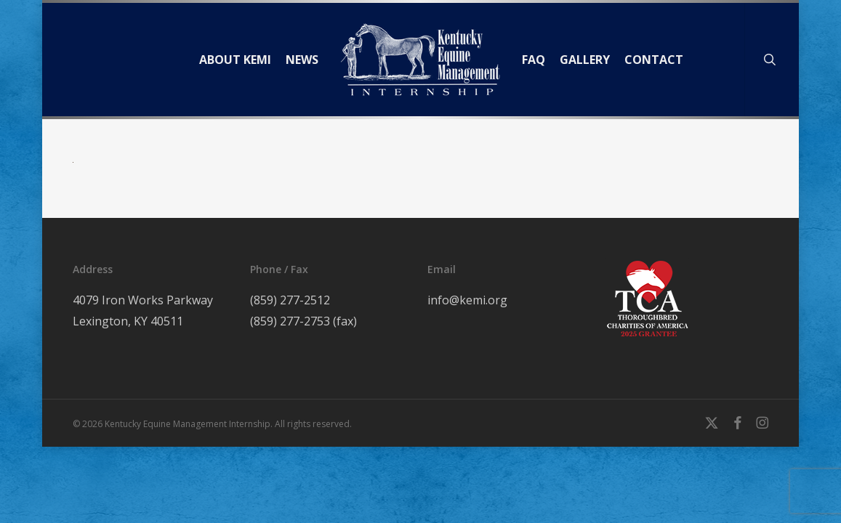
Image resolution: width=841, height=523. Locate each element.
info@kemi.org (467, 300)
